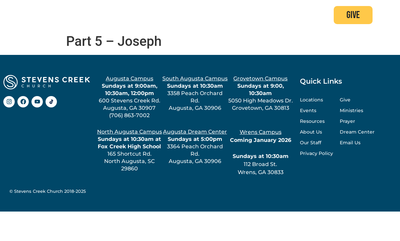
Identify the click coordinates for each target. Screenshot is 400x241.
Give (345, 100)
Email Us (350, 143)
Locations (311, 100)
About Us (311, 132)
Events (308, 110)
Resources (312, 121)
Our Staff (310, 143)
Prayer (347, 121)
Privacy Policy (316, 153)
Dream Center (357, 132)
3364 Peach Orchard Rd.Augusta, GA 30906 (195, 146)
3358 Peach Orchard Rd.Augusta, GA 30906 (195, 93)
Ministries (351, 110)
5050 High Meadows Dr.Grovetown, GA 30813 (260, 93)
